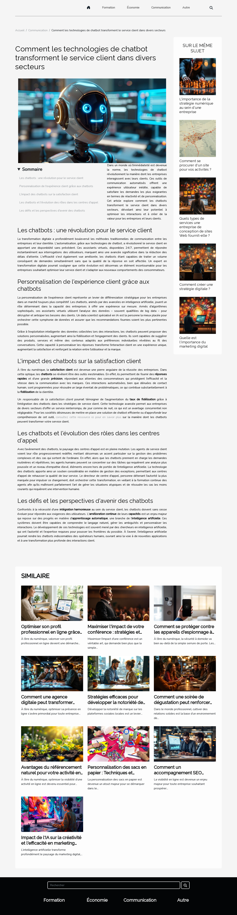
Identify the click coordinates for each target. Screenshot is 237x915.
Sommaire (32, 169)
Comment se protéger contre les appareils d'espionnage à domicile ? (184, 632)
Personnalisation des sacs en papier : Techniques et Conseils (117, 773)
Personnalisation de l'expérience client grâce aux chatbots (56, 186)
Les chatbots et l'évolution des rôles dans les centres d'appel (58, 202)
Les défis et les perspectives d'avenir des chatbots (52, 211)
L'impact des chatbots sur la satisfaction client (48, 194)
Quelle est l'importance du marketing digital (193, 342)
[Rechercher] (113, 885)
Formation (108, 8)
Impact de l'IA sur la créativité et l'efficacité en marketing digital (51, 843)
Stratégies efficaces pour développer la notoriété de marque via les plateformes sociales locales (116, 705)
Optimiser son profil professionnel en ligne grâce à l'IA (50, 632)
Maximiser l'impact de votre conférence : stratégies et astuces (116, 632)
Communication (161, 8)
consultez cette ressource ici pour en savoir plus (88, 417)
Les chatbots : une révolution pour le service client (51, 178)
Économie (133, 8)
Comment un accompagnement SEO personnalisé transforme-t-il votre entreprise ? (183, 776)
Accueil (19, 30)
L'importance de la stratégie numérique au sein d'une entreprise (196, 105)
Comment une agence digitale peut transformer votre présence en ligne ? (47, 702)
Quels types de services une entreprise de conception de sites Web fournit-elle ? (195, 226)
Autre (186, 8)
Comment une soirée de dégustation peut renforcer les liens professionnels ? (182, 702)
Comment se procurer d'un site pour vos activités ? (195, 165)
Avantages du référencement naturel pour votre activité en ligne (51, 773)
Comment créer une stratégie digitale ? (196, 286)
